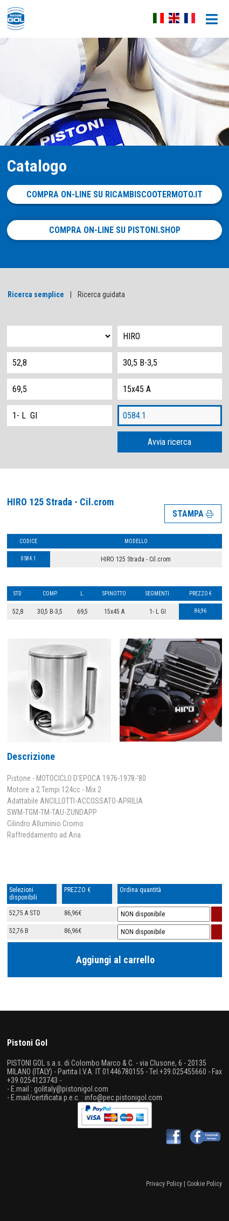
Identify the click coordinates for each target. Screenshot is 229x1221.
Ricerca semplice (36, 294)
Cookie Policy (204, 1184)
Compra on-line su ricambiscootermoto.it (114, 194)
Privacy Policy (164, 1184)
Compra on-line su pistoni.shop (115, 230)
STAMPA (192, 514)
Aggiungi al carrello (115, 959)
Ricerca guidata (101, 294)
